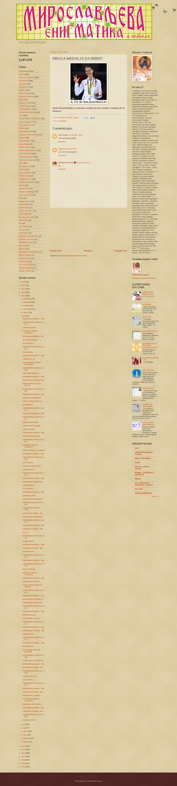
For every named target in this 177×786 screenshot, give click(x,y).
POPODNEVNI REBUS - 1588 (33, 688)
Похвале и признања (26, 239)
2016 (23, 760)
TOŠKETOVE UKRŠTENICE (147, 405)
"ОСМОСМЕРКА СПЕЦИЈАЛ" (29, 119)
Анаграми (62, 121)
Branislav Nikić (24, 176)
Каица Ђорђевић (25, 173)
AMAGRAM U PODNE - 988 (33, 711)
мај (24, 728)
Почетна (88, 250)
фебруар (26, 738)
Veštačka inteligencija (26, 268)
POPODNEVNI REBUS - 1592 (33, 611)
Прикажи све (154, 496)
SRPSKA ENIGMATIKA (143, 493)
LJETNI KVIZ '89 (28, 359)
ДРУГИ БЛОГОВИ (25, 154)
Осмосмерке (23, 87)
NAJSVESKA (23, 233)
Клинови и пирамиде (26, 192)
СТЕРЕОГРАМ (24, 261)
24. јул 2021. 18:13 (70, 149)
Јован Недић (23, 214)
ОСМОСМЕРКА (148, 388)
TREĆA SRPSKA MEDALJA (33, 401)
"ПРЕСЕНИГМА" (25, 141)
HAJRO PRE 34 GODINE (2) (33, 599)
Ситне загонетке (25, 125)
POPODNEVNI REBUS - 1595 (33, 560)
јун (24, 724)
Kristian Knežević (25, 258)
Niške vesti (22, 246)
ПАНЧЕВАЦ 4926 (29, 328)
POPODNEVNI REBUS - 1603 (33, 414)
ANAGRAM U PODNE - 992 (33, 548)
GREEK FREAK (28, 485)
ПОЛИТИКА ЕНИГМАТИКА (28, 252)
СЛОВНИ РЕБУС (25, 179)
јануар (25, 742)
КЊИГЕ (21, 185)
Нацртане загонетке (26, 96)
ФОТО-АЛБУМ (24, 93)
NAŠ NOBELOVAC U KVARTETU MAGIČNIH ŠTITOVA (150, 345)
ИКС (20, 223)
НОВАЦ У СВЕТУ (25, 271)
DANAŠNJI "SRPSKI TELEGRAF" (30, 332)
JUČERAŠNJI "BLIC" (30, 676)
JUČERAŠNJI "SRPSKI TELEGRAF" (31, 700)
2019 (23, 749)
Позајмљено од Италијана (28, 135)
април (25, 731)
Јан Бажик (22, 230)
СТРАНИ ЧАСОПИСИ (27, 112)
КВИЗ (21, 198)
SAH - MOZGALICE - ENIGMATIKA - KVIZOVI (144, 484)
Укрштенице (23, 81)
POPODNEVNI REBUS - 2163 (147, 293)
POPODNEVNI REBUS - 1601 (33, 454)
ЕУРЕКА (22, 138)
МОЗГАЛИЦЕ (23, 204)
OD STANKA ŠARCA (30, 340)
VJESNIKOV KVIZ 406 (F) (32, 704)
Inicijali (137, 462)
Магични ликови (25, 103)
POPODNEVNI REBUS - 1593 (33, 596)
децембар (27, 299)
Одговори (62, 141)
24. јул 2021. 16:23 (76, 135)
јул (24, 316)
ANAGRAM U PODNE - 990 (33, 667)
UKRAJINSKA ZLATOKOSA (33, 603)
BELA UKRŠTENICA (149, 331)
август (25, 312)
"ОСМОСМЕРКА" (25, 109)
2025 (23, 282)
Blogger (99, 781)
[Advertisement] (88, 228)
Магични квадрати (25, 122)
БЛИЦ (21, 100)
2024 (23, 285)
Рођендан (22, 249)
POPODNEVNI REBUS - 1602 (33, 433)
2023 (23, 289)
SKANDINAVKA (28, 551)
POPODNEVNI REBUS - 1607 (33, 336)
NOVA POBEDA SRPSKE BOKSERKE (32, 363)
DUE (136, 448)
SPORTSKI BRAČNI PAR (32, 466)
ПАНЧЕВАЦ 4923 (29, 496)
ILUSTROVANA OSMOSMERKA (148, 423)
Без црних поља (25, 166)
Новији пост (56, 250)
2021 (23, 296)
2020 (23, 746)
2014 (23, 767)
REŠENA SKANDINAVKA (32, 398)
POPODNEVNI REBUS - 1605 (33, 377)
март (25, 735)
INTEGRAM (146, 304)
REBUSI (138, 479)
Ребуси (21, 74)
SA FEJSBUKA (28, 343)
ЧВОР (21, 163)
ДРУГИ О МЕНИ (25, 255)
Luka (60, 149)
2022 (23, 292)
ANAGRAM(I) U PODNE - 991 (33, 631)
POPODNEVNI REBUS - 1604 (33, 394)
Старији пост (120, 250)
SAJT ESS (139, 489)
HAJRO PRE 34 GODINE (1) (33, 661)
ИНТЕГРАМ (146, 317)
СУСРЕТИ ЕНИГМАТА (27, 182)
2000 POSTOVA (148, 370)
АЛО (20, 116)
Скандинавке (23, 71)
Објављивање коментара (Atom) (75, 256)
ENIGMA (22, 128)
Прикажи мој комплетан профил (144, 278)
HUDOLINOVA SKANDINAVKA (34, 380)
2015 (23, 763)
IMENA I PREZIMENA (143, 458)
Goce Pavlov (63, 135)
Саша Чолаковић (25, 195)
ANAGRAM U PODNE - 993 (33, 529)
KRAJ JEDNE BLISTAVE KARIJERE (31, 651)
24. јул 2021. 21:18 (83, 163)
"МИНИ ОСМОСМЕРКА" (28, 150)
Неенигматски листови (27, 160)
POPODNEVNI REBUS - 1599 (33, 492)
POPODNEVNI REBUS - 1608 (33, 319)
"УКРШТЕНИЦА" (25, 106)
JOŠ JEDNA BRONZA (30, 373)
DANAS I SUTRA (25, 147)
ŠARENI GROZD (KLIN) (31, 436)
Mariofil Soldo (23, 208)
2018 (23, 753)
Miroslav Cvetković (65, 163)
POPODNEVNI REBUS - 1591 (33, 627)
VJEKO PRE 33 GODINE (32, 426)
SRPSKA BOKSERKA (30, 422)
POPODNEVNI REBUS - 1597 (33, 525)
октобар (26, 305)
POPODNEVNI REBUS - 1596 (33, 545)
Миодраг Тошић (24, 201)
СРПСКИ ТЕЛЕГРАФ (26, 77)
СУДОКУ (22, 90)
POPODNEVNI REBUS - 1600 (33, 478)
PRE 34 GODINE (29, 429)
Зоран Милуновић (25, 131)
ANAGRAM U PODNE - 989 (33, 692)
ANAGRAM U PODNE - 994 (33, 513)
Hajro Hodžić (23, 220)
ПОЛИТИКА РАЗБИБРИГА (28, 236)
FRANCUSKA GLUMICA (31, 695)
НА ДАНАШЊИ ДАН (26, 157)
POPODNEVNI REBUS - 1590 (33, 643)
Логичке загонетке (25, 211)
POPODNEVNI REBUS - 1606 (33, 356)
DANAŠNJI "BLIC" (29, 720)
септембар (27, 309)
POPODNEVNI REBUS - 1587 (33, 708)
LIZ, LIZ (25, 532)
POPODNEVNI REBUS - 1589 (33, 664)
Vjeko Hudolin (23, 227)
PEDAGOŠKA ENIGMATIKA (33, 482)
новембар (27, 302)
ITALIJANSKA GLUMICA (31, 618)
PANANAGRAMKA (29, 615)
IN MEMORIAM (28, 541)
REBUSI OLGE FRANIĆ (31, 581)
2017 (23, 756)
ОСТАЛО (22, 169)
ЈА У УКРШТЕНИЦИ (26, 265)
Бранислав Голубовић (27, 217)
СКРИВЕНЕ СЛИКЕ (26, 242)
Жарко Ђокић (24, 144)
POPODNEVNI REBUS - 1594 (33, 578)
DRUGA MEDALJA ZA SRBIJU (34, 450)
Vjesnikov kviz (24, 188)
